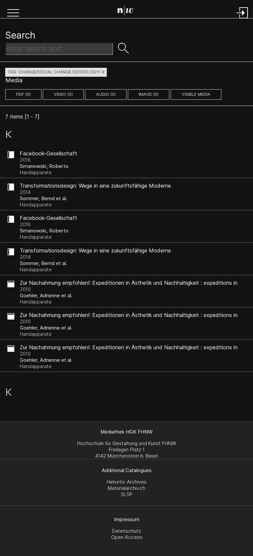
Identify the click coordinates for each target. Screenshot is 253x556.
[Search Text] (59, 48)
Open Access (126, 537)
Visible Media (196, 94)
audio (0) (106, 94)
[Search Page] (128, 11)
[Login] (242, 19)
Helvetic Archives (127, 482)
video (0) (63, 94)
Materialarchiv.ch (126, 488)
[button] (13, 13)
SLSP (126, 494)
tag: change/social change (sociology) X (56, 71)
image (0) (148, 94)
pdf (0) (23, 94)
